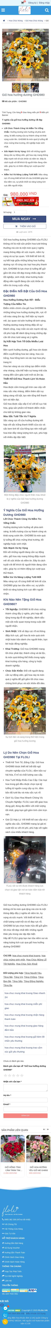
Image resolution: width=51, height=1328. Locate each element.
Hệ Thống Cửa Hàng (14, 1229)
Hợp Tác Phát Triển (13, 1271)
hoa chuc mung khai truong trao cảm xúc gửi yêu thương (23, 1049)
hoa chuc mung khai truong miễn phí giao (23, 1006)
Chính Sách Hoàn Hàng (14, 1262)
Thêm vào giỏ (25, 226)
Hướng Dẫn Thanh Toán (14, 1252)
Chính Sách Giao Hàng (14, 1257)
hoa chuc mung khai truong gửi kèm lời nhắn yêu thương (24, 1039)
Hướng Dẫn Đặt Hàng (13, 1243)
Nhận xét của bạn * (12, 1081)
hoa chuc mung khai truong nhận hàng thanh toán (24, 1017)
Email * (6, 1104)
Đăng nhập (44, 3)
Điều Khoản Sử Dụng (35, 1313)
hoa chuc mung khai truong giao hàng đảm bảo (24, 1028)
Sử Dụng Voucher (12, 1248)
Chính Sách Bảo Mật (15, 1313)
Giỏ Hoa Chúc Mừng (34, 21)
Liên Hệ (8, 1281)
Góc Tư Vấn (10, 1233)
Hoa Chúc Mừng (16, 21)
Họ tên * (7, 1095)
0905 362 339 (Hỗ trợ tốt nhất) (17, 1219)
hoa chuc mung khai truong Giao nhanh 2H (25, 995)
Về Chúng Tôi (11, 1224)
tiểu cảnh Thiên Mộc (10, 1294)
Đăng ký (32, 3)
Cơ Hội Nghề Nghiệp (14, 1276)
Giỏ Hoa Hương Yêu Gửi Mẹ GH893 (38, 1168)
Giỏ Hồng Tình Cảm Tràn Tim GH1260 (13, 1168)
